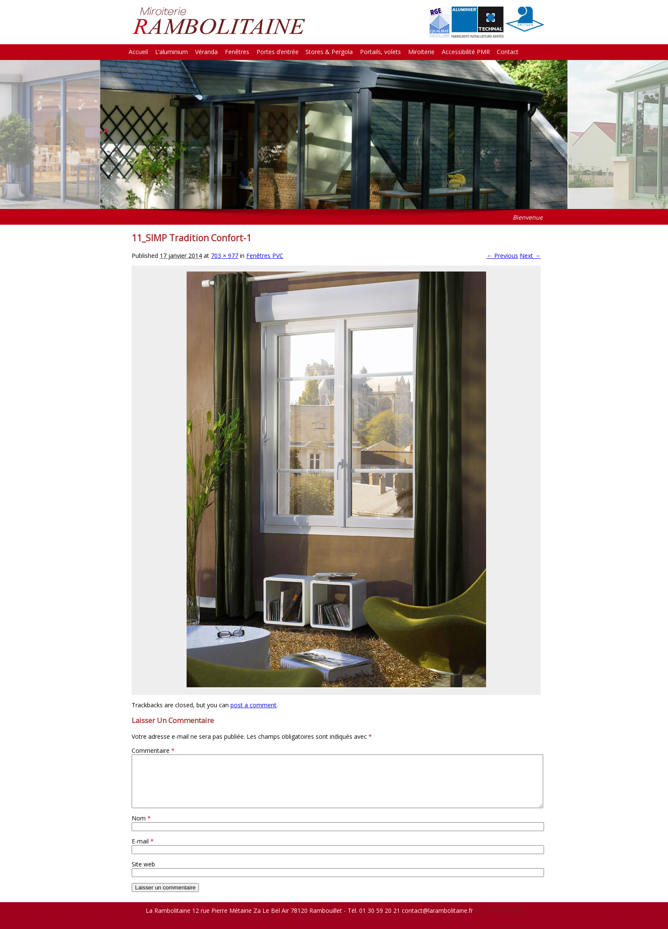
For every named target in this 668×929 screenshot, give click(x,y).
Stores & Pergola (329, 52)
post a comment (253, 705)
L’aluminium (171, 52)
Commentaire (153, 750)
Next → (530, 256)
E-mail (143, 851)
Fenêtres (237, 52)
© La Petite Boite (499, 921)
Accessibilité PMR (466, 52)
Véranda (206, 52)
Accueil (138, 52)
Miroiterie (421, 52)
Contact (507, 52)
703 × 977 (224, 256)
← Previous (502, 256)
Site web (143, 874)
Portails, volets (380, 52)
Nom (141, 828)
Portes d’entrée (277, 52)
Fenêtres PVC (264, 256)
